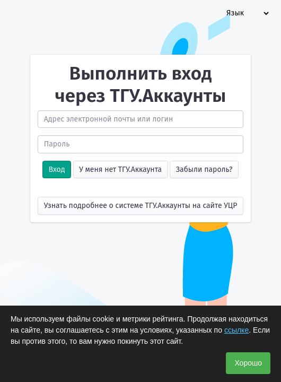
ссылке (236, 330)
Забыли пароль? (204, 169)
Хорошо (248, 363)
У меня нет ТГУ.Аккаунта (120, 169)
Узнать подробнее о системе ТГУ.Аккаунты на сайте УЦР (141, 205)
